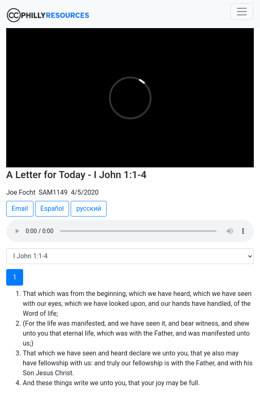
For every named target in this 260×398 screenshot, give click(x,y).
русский (88, 208)
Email (20, 208)
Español (52, 208)
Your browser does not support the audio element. (130, 231)
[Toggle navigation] (241, 11)
